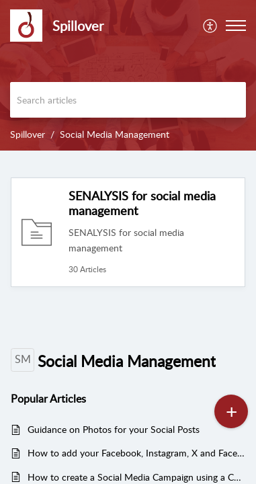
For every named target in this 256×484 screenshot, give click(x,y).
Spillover (27, 134)
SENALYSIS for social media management (142, 203)
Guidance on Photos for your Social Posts (114, 429)
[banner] (128, 75)
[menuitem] (211, 25)
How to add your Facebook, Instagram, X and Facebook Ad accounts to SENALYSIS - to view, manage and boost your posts (136, 452)
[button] (236, 25)
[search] (128, 100)
